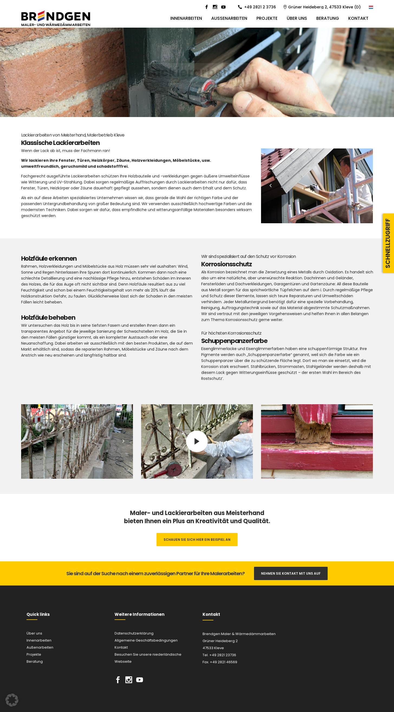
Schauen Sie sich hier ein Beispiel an (197, 539)
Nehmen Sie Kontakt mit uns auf (291, 573)
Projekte (34, 654)
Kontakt (121, 647)
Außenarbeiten (40, 647)
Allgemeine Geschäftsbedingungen (146, 640)
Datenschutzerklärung (134, 633)
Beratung (35, 661)
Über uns (34, 633)
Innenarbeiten (39, 640)
